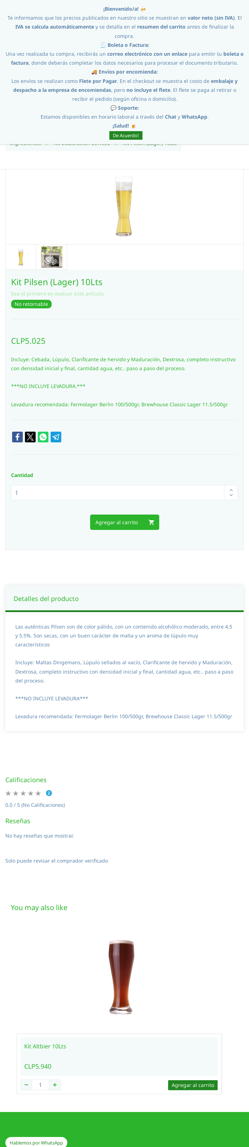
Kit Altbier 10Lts (45, 991)
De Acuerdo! (126, 135)
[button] (36, 1088)
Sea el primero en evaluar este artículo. (58, 238)
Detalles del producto (46, 544)
